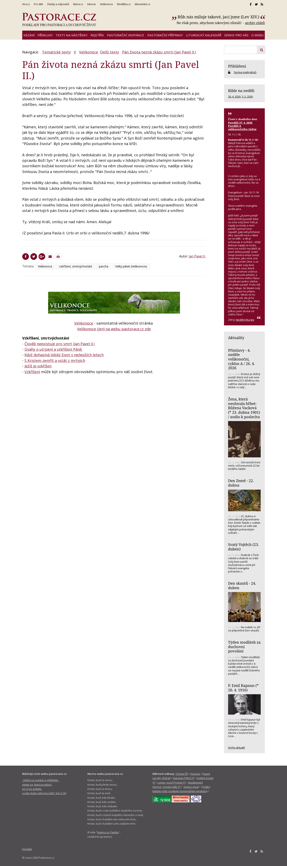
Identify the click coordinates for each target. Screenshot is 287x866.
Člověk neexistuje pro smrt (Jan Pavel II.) (59, 343)
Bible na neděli (241, 90)
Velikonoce (88, 52)
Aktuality (236, 337)
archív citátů (255, 23)
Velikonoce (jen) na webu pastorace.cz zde (114, 328)
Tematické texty (56, 52)
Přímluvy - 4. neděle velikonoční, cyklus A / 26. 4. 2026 (241, 359)
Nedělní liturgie (245, 320)
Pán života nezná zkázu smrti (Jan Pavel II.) (159, 52)
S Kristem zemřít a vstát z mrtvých (54, 360)
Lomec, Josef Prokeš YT (172, 782)
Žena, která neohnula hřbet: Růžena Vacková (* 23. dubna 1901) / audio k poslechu (244, 408)
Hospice (195, 774)
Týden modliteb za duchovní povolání (244, 646)
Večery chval (191, 787)
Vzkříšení (32, 371)
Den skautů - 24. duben (242, 585)
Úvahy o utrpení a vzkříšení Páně (53, 349)
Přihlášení (237, 66)
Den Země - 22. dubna (241, 483)
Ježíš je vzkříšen (38, 366)
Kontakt (27, 849)
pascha (103, 266)
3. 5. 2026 (247, 96)
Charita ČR (182, 774)
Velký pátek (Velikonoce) (131, 266)
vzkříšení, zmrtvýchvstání (75, 266)
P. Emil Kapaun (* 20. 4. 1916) (243, 687)
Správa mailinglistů (245, 72)
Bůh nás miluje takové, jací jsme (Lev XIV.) (218, 17)
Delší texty (109, 52)
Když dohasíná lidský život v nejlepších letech (64, 354)
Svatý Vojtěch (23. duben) (243, 546)
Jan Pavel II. (197, 256)
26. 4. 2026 (234, 96)
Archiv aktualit (236, 747)
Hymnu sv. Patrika (108, 832)
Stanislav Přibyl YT (183, 778)
